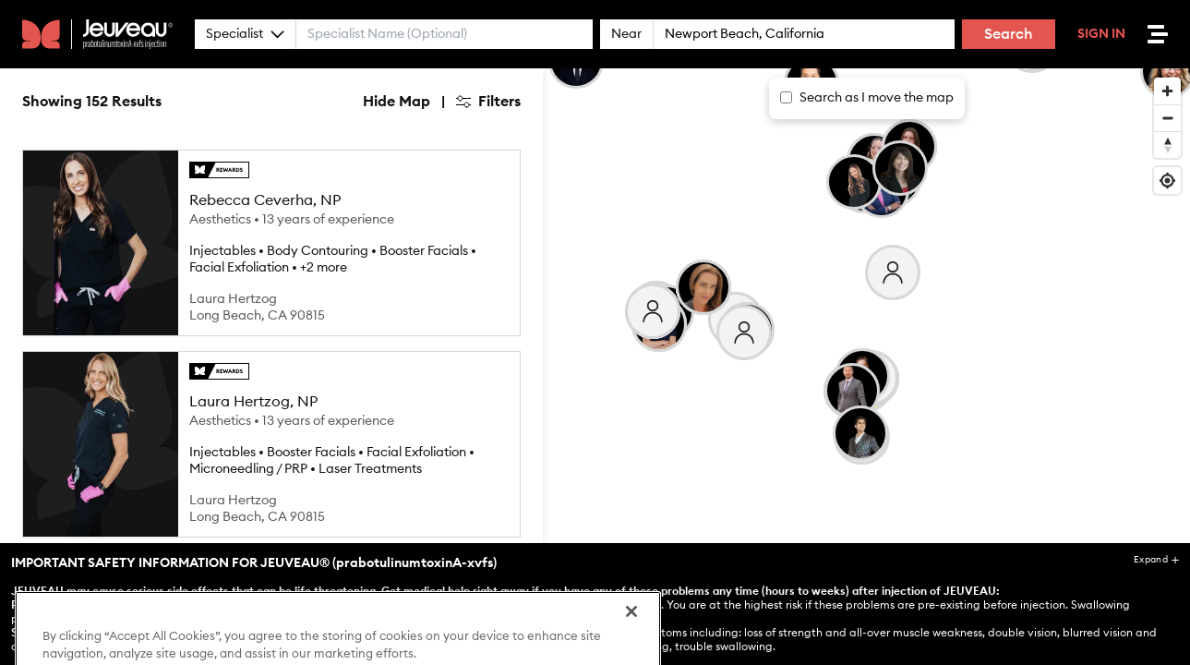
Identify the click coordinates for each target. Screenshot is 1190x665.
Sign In (1101, 34)
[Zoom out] (1167, 117)
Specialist (245, 34)
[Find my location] (1167, 180)
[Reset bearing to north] (1167, 144)
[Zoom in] (1167, 91)
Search (1008, 34)
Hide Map (396, 101)
